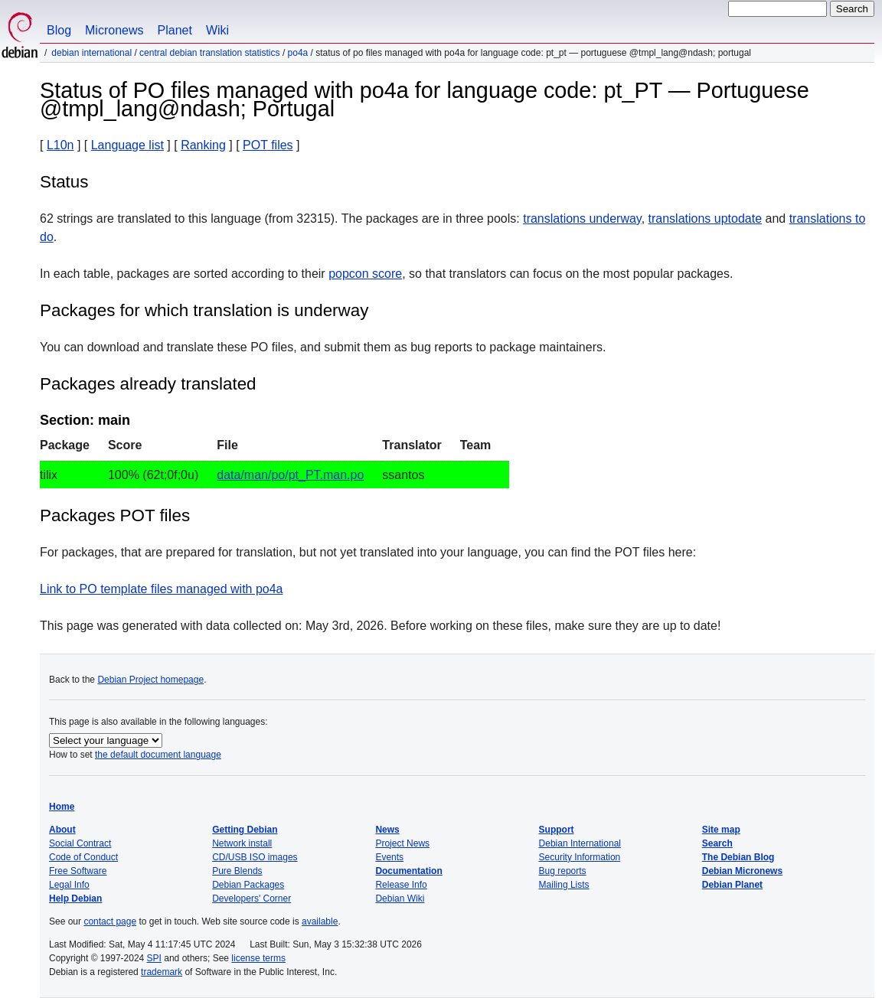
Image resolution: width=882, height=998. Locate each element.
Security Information (580, 857)
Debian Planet (732, 884)
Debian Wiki (399, 898)
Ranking (203, 145)
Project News (402, 843)
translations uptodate (705, 218)
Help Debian (75, 898)
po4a (298, 52)
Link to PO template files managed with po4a (161, 588)
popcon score (365, 273)
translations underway (582, 218)
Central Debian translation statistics (209, 52)
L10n (60, 145)
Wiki (217, 30)
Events (389, 857)
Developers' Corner (251, 898)
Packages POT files (115, 515)
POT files (268, 145)
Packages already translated (148, 383)
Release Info (400, 884)
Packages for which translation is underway (204, 310)
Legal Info (69, 884)
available (320, 921)
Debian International (91, 52)
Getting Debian (244, 829)
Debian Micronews (742, 871)
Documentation (408, 871)
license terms (258, 958)
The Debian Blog (738, 857)
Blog (59, 30)
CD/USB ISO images (254, 857)
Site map (721, 829)
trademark (161, 972)
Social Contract (80, 843)
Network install (242, 843)
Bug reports (562, 871)
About (62, 829)
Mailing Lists (564, 884)
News (387, 829)
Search (717, 843)
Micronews (114, 30)
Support (556, 829)
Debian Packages (248, 884)
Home (61, 806)
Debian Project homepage (150, 679)
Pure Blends (237, 871)
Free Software (77, 871)
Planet (175, 30)
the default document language (158, 754)
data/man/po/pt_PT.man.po (290, 474)
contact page (109, 921)
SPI (154, 958)
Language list (127, 145)
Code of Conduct (83, 857)
